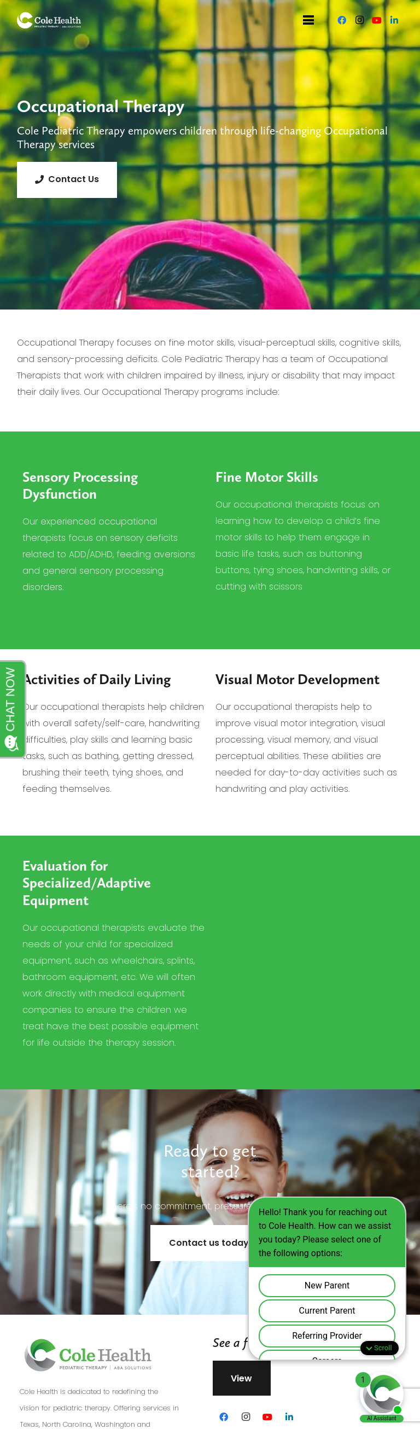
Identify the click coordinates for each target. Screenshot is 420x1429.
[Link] (49, 20)
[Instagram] (359, 20)
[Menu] (308, 20)
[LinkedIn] (394, 20)
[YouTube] (377, 20)
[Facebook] (342, 20)
